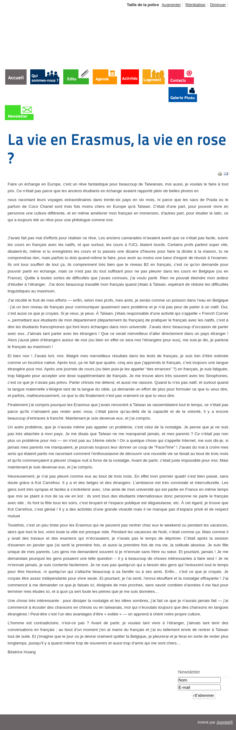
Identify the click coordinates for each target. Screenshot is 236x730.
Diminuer (218, 4)
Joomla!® (224, 722)
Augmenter (171, 4)
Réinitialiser (195, 4)
